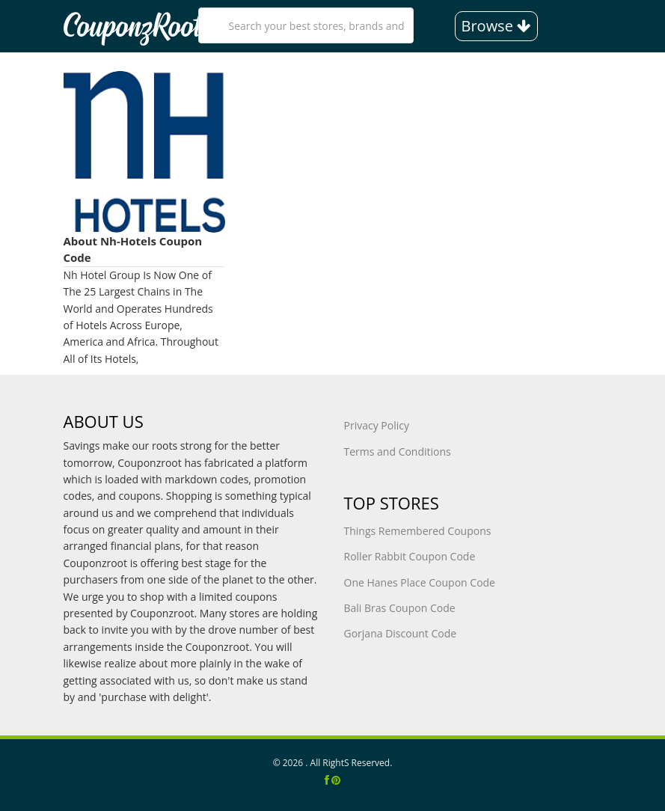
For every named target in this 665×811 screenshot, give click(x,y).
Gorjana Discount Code (400, 633)
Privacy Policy (376, 425)
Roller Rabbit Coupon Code (410, 556)
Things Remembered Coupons (417, 531)
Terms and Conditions (397, 451)
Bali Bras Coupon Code (400, 608)
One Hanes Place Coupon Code (419, 582)
